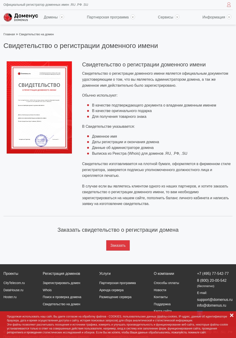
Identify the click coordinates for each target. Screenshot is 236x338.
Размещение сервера (115, 297)
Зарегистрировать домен (61, 283)
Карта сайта (163, 311)
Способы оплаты (166, 283)
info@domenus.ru (211, 305)
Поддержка (162, 304)
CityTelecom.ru (14, 283)
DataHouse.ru (13, 290)
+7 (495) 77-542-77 (213, 274)
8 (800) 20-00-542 (212, 283)
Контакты (161, 297)
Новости (160, 290)
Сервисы (169, 17)
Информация (217, 17)
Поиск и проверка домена (62, 297)
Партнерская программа (111, 17)
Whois (47, 290)
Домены (54, 17)
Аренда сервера (111, 290)
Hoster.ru (10, 297)
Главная (9, 34)
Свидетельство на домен (61, 304)
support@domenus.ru (215, 300)
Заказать (118, 245)
